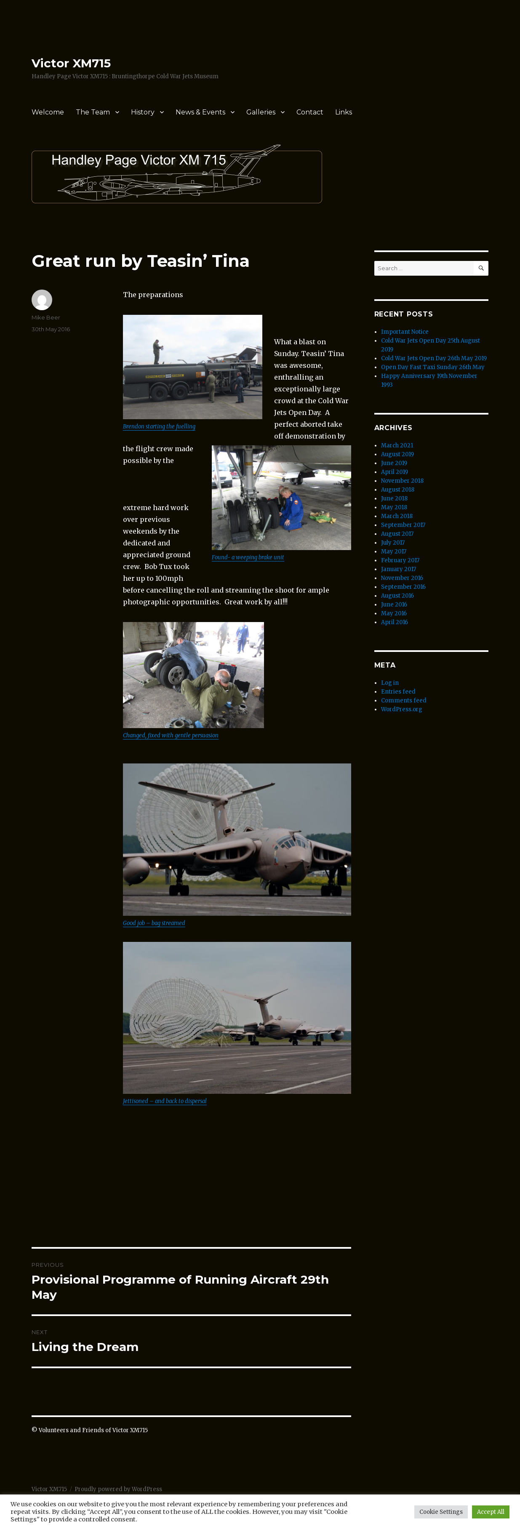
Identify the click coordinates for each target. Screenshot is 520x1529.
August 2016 (397, 595)
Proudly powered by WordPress (118, 1489)
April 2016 (394, 622)
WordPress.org (401, 709)
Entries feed (398, 691)
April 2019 (394, 472)
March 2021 (397, 445)
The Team (93, 112)
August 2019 (397, 454)
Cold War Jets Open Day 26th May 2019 (434, 358)
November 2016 (402, 578)
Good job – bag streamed (154, 923)
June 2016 (394, 604)
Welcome (48, 112)
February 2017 (400, 560)
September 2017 (403, 525)
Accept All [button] (490, 1512)
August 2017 (397, 533)
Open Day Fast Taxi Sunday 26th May (433, 367)
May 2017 (393, 551)
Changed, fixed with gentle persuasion (171, 735)
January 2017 (398, 569)
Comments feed (404, 700)
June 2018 (394, 498)
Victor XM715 (71, 63)
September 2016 (403, 586)
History (143, 112)
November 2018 (402, 480)
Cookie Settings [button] (441, 1512)
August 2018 (397, 489)
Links (343, 112)
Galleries (260, 112)
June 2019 (394, 463)
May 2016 (394, 613)
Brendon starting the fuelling (159, 426)
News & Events (200, 112)
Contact (309, 112)
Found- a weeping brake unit (248, 557)
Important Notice (405, 331)
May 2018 (394, 507)
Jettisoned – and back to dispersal (165, 1101)
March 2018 (397, 516)
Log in (390, 682)
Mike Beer (46, 317)
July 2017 (393, 542)
